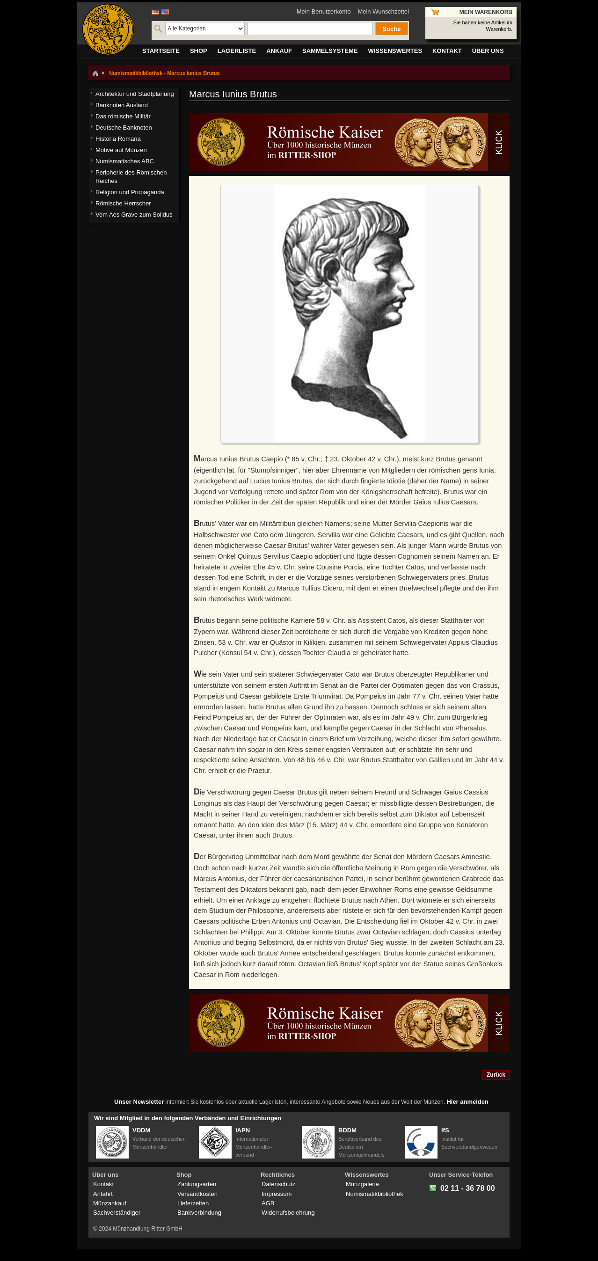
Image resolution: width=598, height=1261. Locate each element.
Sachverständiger (116, 1212)
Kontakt (103, 1184)
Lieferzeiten (193, 1203)
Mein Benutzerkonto (324, 11)
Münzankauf (109, 1203)
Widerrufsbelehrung (288, 1212)
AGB (268, 1203)
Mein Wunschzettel (383, 11)
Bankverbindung (199, 1212)
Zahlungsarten (196, 1184)
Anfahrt (103, 1193)
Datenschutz (278, 1184)
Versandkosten (197, 1193)
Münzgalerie (362, 1184)
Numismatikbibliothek (374, 1193)
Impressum (277, 1193)
